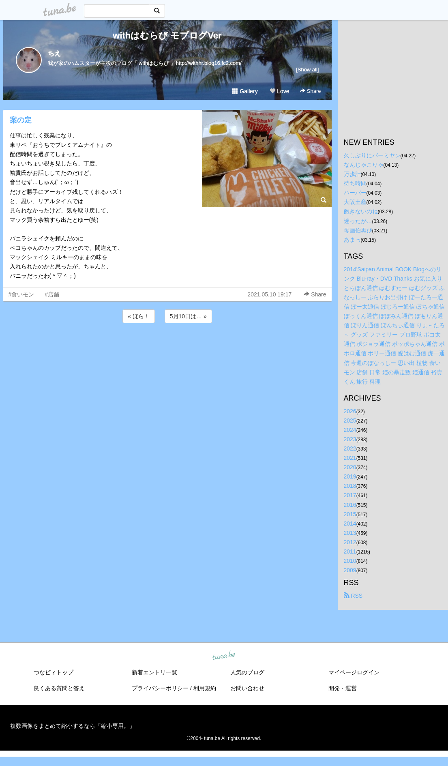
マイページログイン (353, 672)
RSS (353, 595)
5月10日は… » (188, 316)
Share (310, 91)
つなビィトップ (53, 672)
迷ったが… (358, 221)
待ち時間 (355, 183)
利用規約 (204, 688)
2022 (350, 448)
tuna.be (223, 656)
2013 (350, 533)
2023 (350, 439)
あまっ (352, 239)
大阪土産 (355, 202)
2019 (350, 476)
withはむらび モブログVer (167, 35)
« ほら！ (139, 316)
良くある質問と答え (59, 688)
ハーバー (355, 192)
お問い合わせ (247, 688)
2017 (350, 495)
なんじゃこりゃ (364, 164)
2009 (350, 570)
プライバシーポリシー (160, 688)
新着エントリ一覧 (154, 672)
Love (279, 91)
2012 (350, 542)
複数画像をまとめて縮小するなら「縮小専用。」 (72, 726)
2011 (350, 551)
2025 (350, 420)
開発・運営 (342, 688)
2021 (350, 458)
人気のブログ (247, 672)
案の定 (21, 120)
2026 (350, 411)
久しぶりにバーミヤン (372, 155)
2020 (350, 467)
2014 (350, 523)
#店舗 (52, 294)
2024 (350, 430)
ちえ (54, 53)
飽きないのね (361, 211)
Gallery (244, 91)
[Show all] (307, 70)
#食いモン (21, 294)
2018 (350, 486)
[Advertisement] (167, 346)
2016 (350, 505)
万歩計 (352, 174)
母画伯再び (358, 230)
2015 (350, 514)
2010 (350, 561)
